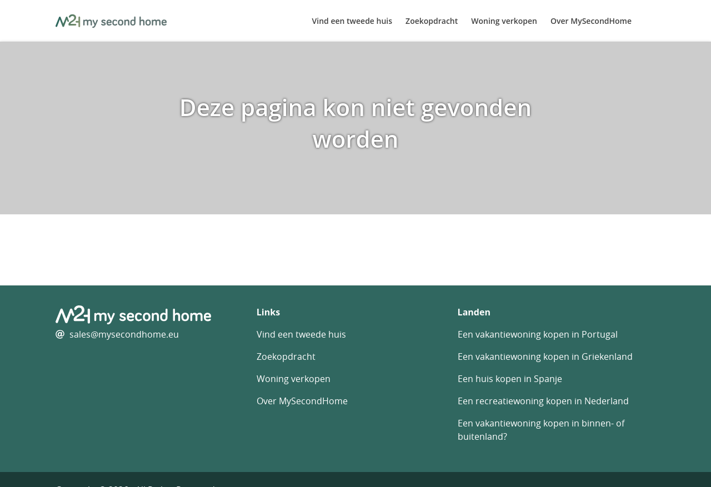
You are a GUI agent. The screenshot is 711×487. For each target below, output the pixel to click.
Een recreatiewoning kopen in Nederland (543, 401)
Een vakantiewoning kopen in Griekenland (545, 356)
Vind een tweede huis (352, 21)
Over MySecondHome (591, 21)
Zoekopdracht (431, 21)
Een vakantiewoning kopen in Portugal (538, 334)
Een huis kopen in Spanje (510, 379)
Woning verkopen (504, 21)
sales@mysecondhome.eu (124, 334)
